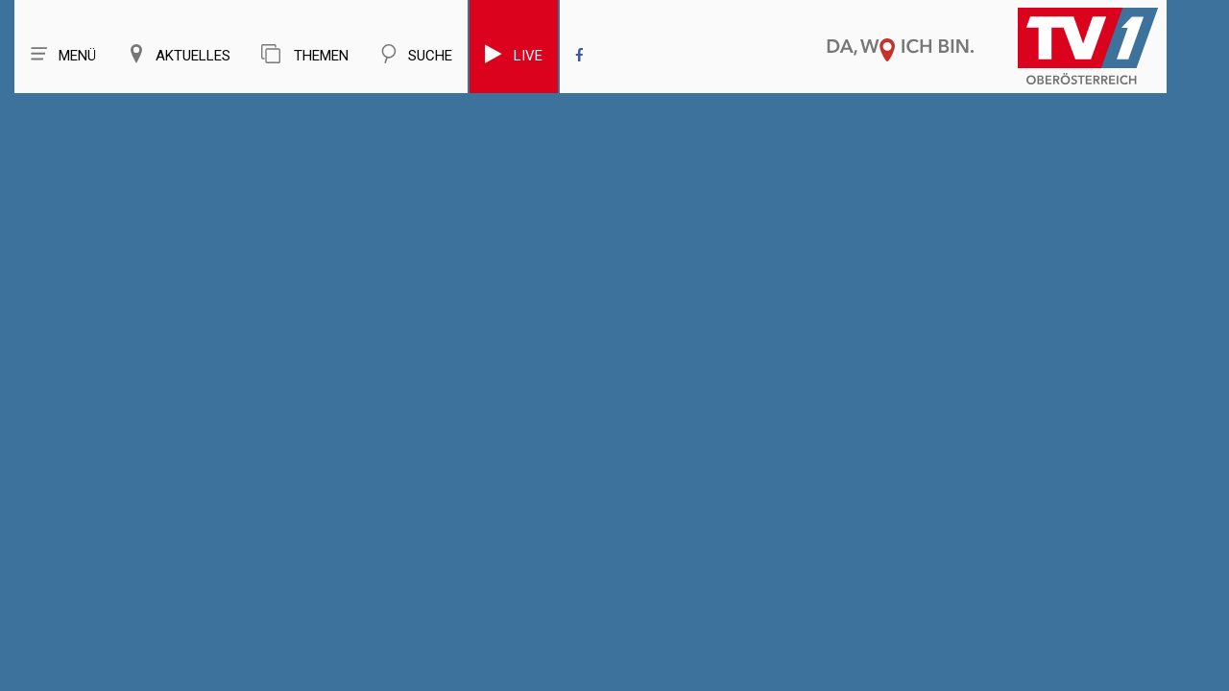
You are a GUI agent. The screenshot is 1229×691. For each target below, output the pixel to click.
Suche (415, 54)
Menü (63, 54)
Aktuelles (178, 54)
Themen (305, 54)
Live (513, 54)
